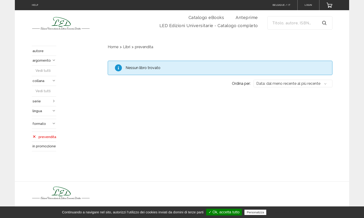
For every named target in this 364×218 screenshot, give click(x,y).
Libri (126, 47)
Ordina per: (241, 83)
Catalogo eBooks (206, 17)
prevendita (144, 47)
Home (113, 47)
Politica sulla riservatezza (287, 212)
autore (38, 51)
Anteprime (247, 17)
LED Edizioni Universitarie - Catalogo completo (208, 25)
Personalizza (255, 212)
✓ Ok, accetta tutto (224, 212)
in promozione (44, 146)
